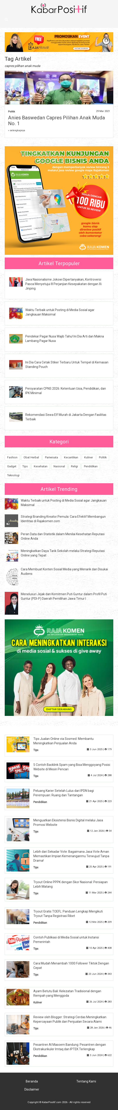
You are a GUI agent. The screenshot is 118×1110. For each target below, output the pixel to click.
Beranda (32, 1081)
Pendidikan (91, 466)
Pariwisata (51, 457)
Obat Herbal (31, 457)
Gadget (11, 466)
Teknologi (13, 475)
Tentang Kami (86, 1081)
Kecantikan (71, 457)
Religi (74, 466)
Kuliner (88, 457)
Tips (25, 466)
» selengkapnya (16, 130)
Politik (11, 111)
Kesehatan (40, 466)
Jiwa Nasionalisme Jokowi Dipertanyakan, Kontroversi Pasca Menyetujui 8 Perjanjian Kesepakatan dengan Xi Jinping (63, 284)
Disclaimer (31, 1089)
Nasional (59, 466)
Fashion (12, 457)
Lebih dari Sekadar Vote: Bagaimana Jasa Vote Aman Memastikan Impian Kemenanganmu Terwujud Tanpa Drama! (71, 856)
